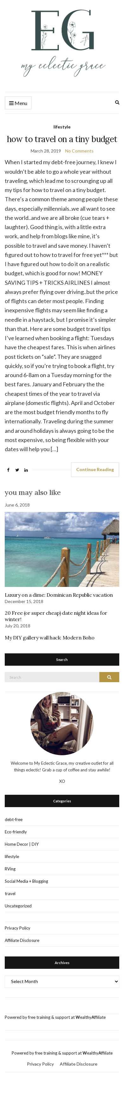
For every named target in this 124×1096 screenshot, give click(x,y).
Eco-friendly (16, 831)
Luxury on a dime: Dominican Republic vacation (59, 595)
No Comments (79, 150)
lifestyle (62, 126)
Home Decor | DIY (22, 844)
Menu (18, 103)
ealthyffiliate (91, 1017)
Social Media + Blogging (26, 881)
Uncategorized (18, 905)
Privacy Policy (17, 928)
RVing (10, 868)
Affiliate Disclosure (22, 940)
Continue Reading (95, 469)
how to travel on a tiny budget (62, 139)
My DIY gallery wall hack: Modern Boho (49, 637)
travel (10, 893)
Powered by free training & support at (40, 1017)
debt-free (13, 819)
